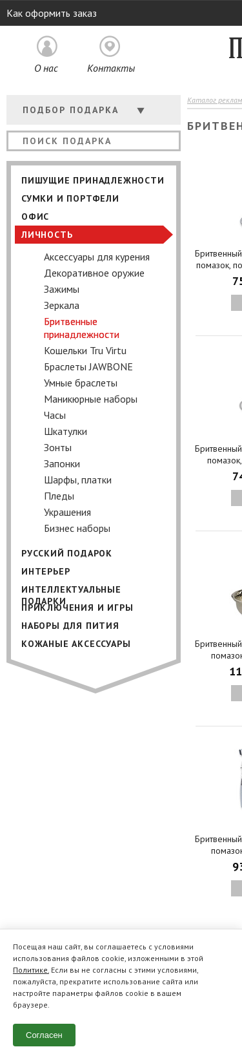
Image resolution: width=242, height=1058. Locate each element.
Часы (55, 414)
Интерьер (45, 571)
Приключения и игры (77, 607)
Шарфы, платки (78, 479)
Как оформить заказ (51, 12)
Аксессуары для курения (97, 256)
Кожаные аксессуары (75, 644)
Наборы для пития (70, 625)
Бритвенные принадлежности (81, 328)
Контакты (111, 67)
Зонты (58, 447)
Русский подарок (66, 553)
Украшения (67, 511)
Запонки (62, 463)
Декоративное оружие (94, 272)
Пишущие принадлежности (93, 180)
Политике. (31, 970)
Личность (46, 234)
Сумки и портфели (70, 198)
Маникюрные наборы (90, 398)
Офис (35, 216)
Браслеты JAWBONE (88, 366)
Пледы (59, 495)
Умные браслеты (80, 382)
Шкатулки (65, 431)
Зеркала (61, 305)
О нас (46, 67)
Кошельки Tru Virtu (85, 350)
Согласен (44, 1035)
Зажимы (61, 288)
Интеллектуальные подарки (71, 591)
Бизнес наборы (77, 528)
